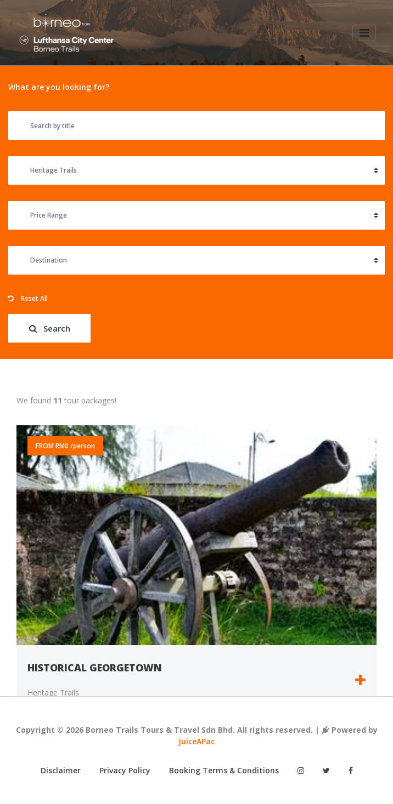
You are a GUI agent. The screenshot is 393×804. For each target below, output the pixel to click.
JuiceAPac (196, 741)
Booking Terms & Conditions (224, 770)
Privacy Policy (124, 770)
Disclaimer (61, 770)
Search (49, 328)
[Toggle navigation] (363, 33)
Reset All (28, 298)
